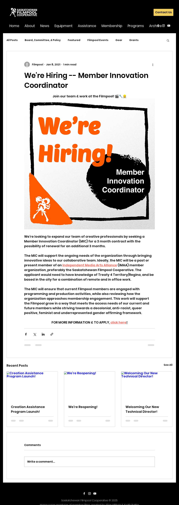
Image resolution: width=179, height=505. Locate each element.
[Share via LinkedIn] (43, 334)
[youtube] (169, 25)
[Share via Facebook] (26, 334)
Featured (74, 40)
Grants (134, 40)
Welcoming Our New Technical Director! (142, 409)
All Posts (12, 40)
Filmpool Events (97, 40)
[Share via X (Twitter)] (34, 334)
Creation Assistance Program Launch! (28, 409)
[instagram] (163, 25)
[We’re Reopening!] (89, 386)
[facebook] (158, 25)
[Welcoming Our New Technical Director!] (146, 386)
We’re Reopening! (82, 407)
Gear (118, 40)
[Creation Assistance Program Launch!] (32, 386)
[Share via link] (51, 334)
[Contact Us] (163, 12)
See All (168, 365)
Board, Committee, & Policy (43, 40)
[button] (30, 25)
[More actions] (153, 64)
